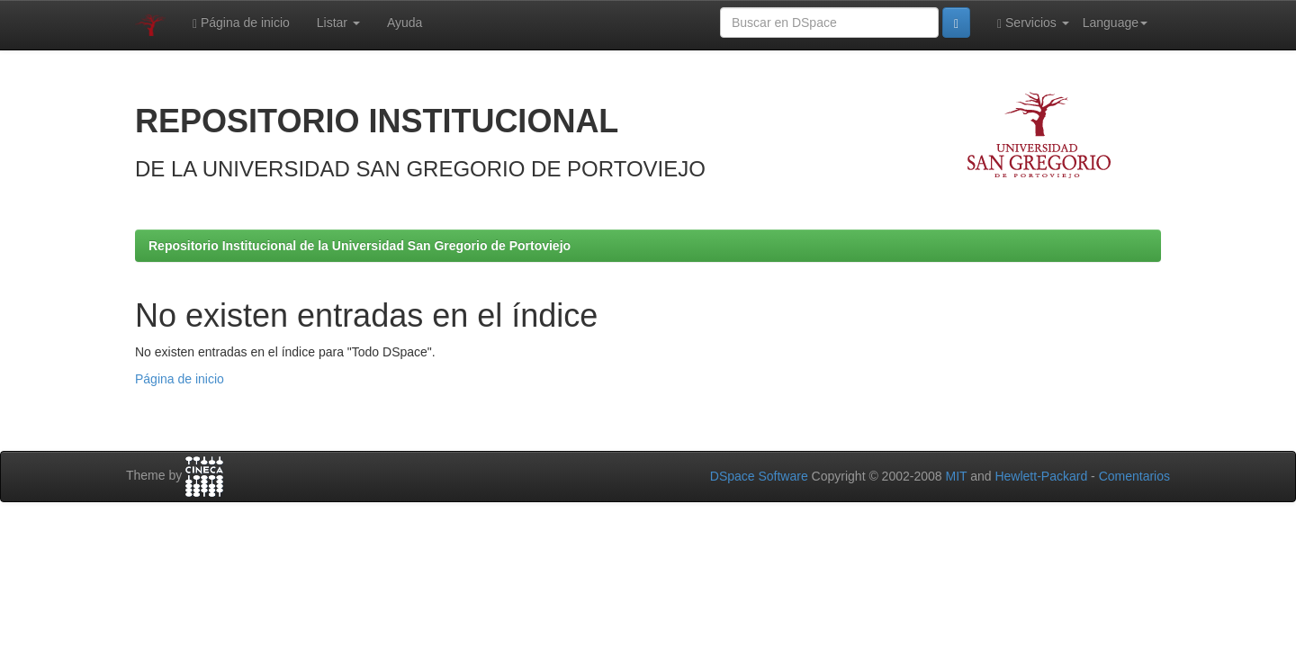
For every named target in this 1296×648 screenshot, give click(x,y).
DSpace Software (759, 476)
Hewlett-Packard (1040, 476)
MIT (956, 476)
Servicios (1033, 23)
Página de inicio (241, 23)
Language (1115, 22)
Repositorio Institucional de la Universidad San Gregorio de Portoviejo (359, 245)
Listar (338, 22)
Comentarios (1134, 476)
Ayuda (404, 22)
